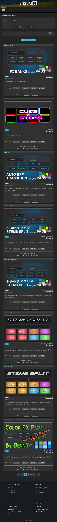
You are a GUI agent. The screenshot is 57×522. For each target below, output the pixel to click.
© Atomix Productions (28, 520)
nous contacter (11, 508)
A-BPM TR (8, 152)
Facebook (39, 506)
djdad (51, 76)
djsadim (51, 129)
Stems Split (8, 366)
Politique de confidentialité (14, 511)
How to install (35, 95)
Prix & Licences (11, 492)
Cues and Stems (10, 99)
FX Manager (9, 45)
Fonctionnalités (12, 490)
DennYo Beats (49, 450)
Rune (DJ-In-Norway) (47, 343)
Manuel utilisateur (40, 489)
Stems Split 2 (9, 313)
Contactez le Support (41, 487)
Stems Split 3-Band (11, 206)
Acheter (10, 489)
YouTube (39, 508)
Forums (38, 494)
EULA (9, 513)
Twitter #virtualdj (41, 511)
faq (37, 490)
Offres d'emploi (11, 509)
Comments (26, 95)
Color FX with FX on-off (12, 420)
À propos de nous (12, 506)
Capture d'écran (12, 494)
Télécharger (11, 487)
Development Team (48, 183)
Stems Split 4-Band (11, 259)
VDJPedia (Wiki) (40, 492)
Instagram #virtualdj (42, 509)
